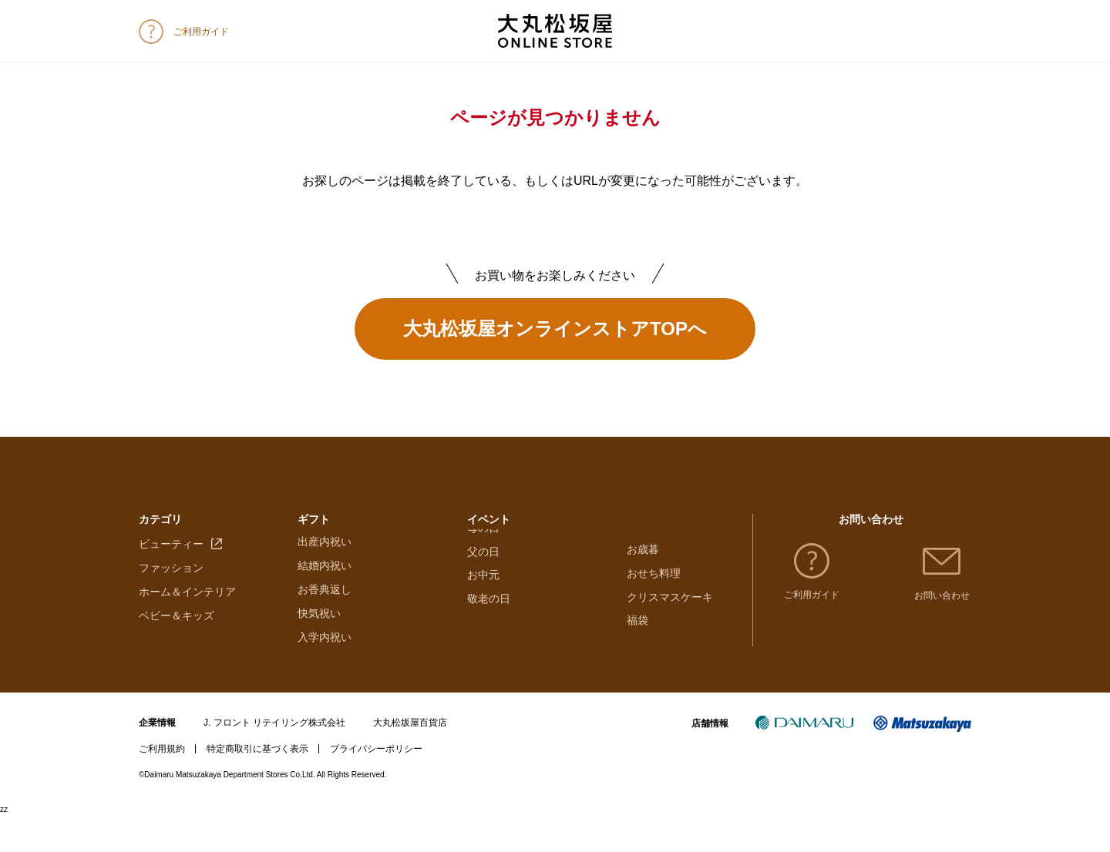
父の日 (483, 626)
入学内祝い (325, 673)
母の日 (483, 602)
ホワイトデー (499, 578)
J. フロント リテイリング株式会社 (274, 759)
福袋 (637, 626)
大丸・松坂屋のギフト (351, 554)
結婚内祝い (325, 602)
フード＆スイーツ (182, 554)
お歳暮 (643, 554)
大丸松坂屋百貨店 (410, 759)
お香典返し (325, 626)
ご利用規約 (162, 785)
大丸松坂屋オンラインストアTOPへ (555, 328)
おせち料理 (654, 578)
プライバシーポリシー (376, 785)
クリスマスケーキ (670, 602)
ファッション (171, 602)
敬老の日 (488, 673)
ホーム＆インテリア (187, 626)
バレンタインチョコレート (532, 554)
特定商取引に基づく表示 (257, 785)
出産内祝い (325, 578)
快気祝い (319, 649)
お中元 (483, 649)
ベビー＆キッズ (176, 649)
